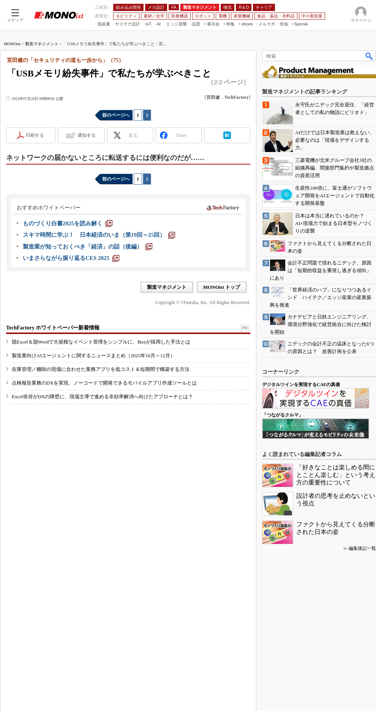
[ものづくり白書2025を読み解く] (67, 223)
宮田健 (213, 97)
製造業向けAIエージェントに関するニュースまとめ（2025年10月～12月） (93, 355)
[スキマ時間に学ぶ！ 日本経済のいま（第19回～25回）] (99, 235)
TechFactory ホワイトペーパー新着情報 (53, 328)
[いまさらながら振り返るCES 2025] (71, 258)
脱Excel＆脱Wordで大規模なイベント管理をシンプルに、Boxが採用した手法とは (101, 342)
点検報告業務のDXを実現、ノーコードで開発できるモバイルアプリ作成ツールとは (104, 383)
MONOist (12, 43)
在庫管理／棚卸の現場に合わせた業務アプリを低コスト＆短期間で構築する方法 (101, 369)
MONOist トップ (221, 287)
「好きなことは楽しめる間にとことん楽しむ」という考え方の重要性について (335, 475)
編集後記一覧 (362, 548)
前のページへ (116, 115)
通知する (86, 135)
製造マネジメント (41, 43)
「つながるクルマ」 (282, 415)
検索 (369, 56)
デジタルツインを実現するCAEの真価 (301, 384)
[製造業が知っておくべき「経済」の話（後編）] (87, 247)
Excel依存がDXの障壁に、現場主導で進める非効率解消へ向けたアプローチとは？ (102, 396)
